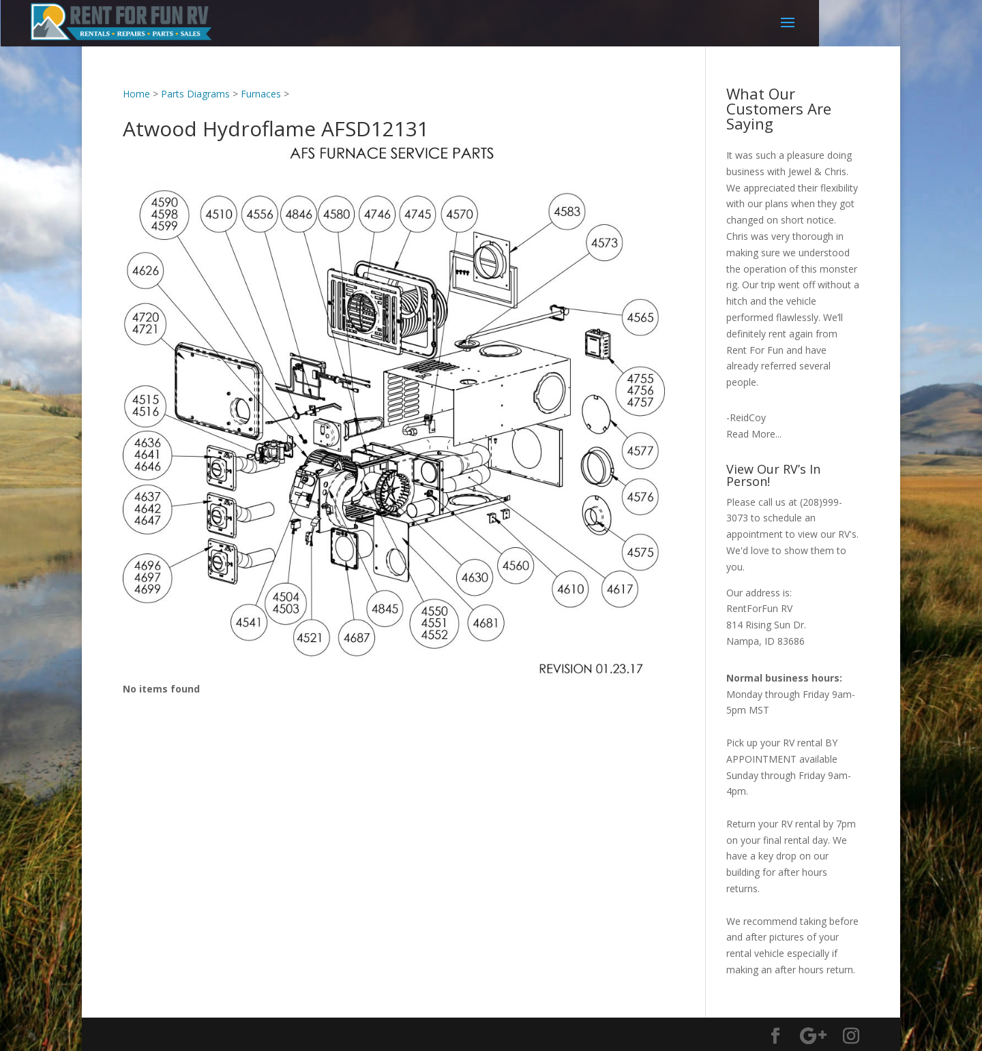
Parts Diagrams (195, 93)
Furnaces (261, 93)
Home (136, 93)
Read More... (754, 433)
